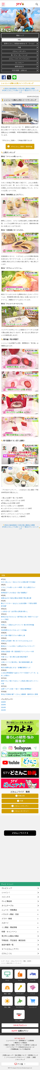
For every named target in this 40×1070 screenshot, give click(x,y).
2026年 (3, 702)
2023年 (3, 710)
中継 (19, 47)
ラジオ (20, 980)
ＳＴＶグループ (12, 1047)
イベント (32, 993)
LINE (14, 77)
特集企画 (21, 796)
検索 (37, 4)
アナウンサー (20, 993)
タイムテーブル (8, 905)
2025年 (3, 704)
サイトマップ (21, 1059)
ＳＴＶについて (19, 1038)
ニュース (32, 980)
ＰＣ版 (20, 1064)
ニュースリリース (11, 1040)
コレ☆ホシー (19, 63)
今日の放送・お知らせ (19, 70)
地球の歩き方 (19, 66)
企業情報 (31, 1040)
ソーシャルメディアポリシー (15, 1057)
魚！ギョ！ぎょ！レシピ (19, 55)
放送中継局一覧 (8, 945)
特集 (19, 40)
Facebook (4, 77)
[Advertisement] (20, 551)
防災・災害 (7, 993)
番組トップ (20, 35)
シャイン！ (6, 892)
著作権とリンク (33, 1055)
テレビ (7, 961)
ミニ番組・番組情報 (9, 927)
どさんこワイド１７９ (16, 961)
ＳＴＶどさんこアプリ (10, 949)
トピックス (6, 897)
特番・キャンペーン (9, 932)
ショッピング (33, 1007)
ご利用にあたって (7, 1055)
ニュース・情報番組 (9, 910)
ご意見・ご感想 (31, 1057)
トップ (2, 961)
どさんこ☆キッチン (19, 51)
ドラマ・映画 (7, 919)
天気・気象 (7, 1007)
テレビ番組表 (7, 901)
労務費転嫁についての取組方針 (21, 1049)
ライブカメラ (20, 1007)
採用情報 (22, 1040)
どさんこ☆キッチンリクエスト (19, 59)
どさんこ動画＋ (19, 1020)
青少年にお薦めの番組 (10, 936)
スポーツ (5, 923)
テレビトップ (7, 888)
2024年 (3, 707)
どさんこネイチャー (21, 811)
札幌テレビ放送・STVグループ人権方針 (17, 1045)
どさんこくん (7, 953)
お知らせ (34, 1045)
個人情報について (20, 1055)
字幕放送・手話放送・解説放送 (13, 940)
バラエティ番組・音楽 (10, 914)
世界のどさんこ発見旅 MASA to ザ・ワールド (19, 43)
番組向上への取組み (21, 1042)
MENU (3, 4)
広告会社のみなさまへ (25, 1047)
